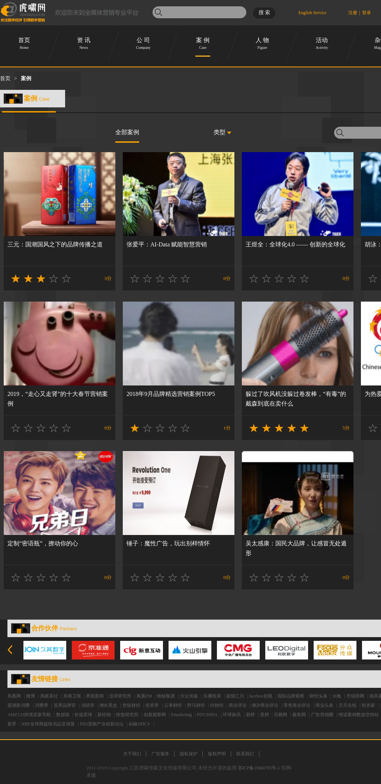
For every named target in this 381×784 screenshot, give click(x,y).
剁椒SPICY (139, 724)
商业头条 (324, 705)
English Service (312, 11)
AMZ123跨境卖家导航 (29, 714)
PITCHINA (207, 714)
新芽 (11, 724)
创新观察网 (155, 714)
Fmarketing (181, 714)
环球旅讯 (232, 714)
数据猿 (63, 714)
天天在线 (347, 705)
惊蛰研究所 (127, 714)
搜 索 (264, 12)
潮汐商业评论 (265, 705)
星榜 (264, 714)
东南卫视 (72, 696)
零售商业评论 (297, 705)
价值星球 (83, 714)
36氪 (336, 696)
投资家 (368, 705)
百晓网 (280, 714)
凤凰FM (144, 696)
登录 (366, 12)
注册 (352, 12)
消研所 (88, 705)
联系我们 (245, 753)
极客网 (299, 714)
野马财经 (196, 705)
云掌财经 (173, 705)
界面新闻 (95, 696)
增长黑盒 (108, 705)
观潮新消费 (18, 705)
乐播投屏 (212, 696)
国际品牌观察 (291, 696)
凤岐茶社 (49, 696)
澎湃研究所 (120, 696)
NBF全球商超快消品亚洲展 (48, 724)
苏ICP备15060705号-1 (259, 768)
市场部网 (355, 696)
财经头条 (318, 696)
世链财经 (131, 705)
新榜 (250, 714)
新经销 (104, 714)
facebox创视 (260, 696)
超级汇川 (235, 696)
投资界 (152, 705)
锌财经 (217, 705)
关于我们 (132, 753)
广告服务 (160, 753)
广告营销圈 (322, 714)
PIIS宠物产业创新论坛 (102, 724)
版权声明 (217, 753)
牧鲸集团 (166, 696)
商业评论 (238, 705)
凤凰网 (14, 696)
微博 (30, 696)
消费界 (41, 705)
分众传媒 (189, 696)
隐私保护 (189, 753)
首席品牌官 (65, 705)
